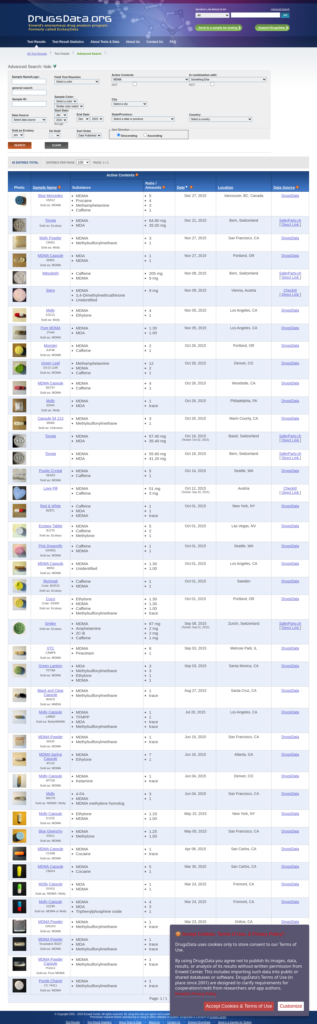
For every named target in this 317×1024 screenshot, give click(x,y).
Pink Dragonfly (51, 546)
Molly (50, 310)
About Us (133, 42)
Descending (129, 135)
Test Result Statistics (68, 42)
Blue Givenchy (50, 831)
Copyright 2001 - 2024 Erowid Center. (79, 1014)
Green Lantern (50, 666)
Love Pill (51, 488)
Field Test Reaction (67, 77)
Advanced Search (280, 9)
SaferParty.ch (290, 220)
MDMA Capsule (50, 256)
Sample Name (45, 187)
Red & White (50, 506)
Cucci (50, 599)
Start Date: (61, 110)
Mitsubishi (50, 273)
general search (22, 87)
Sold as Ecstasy (23, 130)
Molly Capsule (50, 712)
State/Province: (122, 114)
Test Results (36, 42)
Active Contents (123, 75)
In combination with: (203, 75)
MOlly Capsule (51, 884)
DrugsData (290, 196)
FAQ (173, 42)
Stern (50, 290)
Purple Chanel (50, 981)
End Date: (83, 114)
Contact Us (155, 42)
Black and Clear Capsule (51, 692)
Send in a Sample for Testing (235, 1022)
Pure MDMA (50, 328)
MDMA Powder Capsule (50, 961)
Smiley (50, 623)
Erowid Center (218, 1017)
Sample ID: (19, 99)
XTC (50, 648)
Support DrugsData (199, 1022)
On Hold (54, 131)
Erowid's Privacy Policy (195, 993)
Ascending (154, 135)
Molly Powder (50, 238)
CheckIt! (290, 290)
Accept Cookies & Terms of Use (239, 1006)
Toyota (50, 220)
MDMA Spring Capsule (50, 756)
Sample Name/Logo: (26, 76)
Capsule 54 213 (50, 418)
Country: (195, 114)
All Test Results (37, 53)
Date (181, 187)
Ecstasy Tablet (50, 526)
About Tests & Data (104, 42)
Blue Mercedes (50, 196)
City (114, 99)
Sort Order (84, 131)
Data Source (20, 115)
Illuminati (50, 581)
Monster (50, 345)
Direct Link (291, 224)
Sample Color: (64, 96)
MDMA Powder (50, 737)
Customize (291, 1006)
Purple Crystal (50, 471)
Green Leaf (50, 363)
